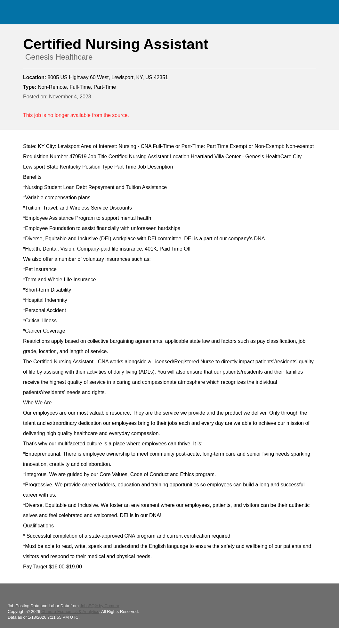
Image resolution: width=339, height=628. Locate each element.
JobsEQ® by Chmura (99, 605)
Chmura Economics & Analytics (70, 611)
